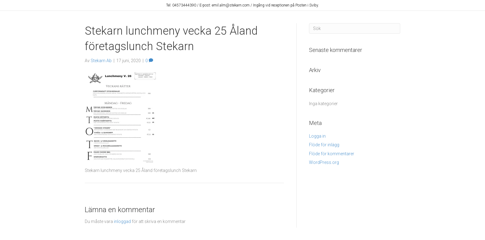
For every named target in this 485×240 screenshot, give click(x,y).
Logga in (317, 136)
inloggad (122, 221)
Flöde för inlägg (324, 144)
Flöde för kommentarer (331, 153)
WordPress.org (324, 162)
